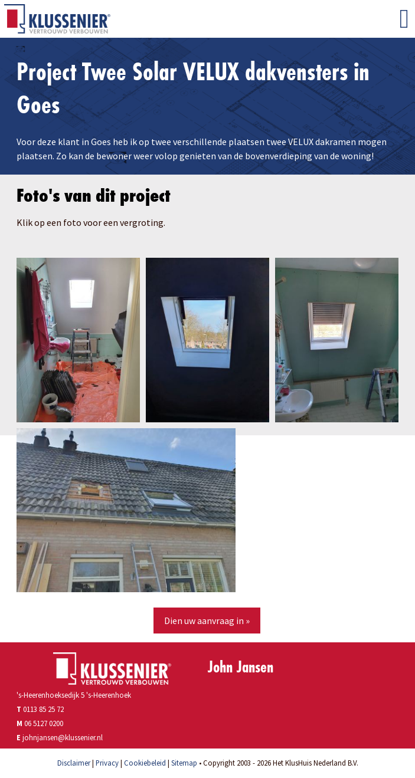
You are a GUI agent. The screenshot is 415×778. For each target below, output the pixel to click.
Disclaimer (73, 762)
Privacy (107, 762)
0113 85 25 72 (40, 709)
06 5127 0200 (43, 723)
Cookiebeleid (145, 762)
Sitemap (184, 762)
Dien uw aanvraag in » (207, 620)
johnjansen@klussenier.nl (62, 737)
